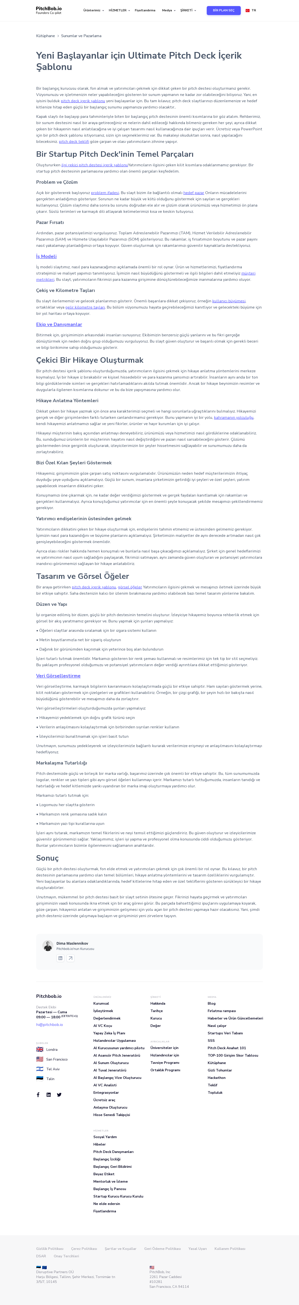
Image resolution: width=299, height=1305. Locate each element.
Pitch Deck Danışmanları (113, 1152)
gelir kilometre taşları (85, 307)
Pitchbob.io (49, 996)
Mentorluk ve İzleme (110, 1181)
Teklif (212, 1085)
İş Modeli (46, 256)
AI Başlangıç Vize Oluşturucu (117, 1077)
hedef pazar (193, 192)
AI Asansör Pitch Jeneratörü (116, 1055)
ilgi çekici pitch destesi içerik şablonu (94, 165)
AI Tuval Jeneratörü (109, 1070)
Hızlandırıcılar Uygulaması (114, 1040)
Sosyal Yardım (105, 1137)
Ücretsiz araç (104, 1100)
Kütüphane (217, 1063)
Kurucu (156, 1018)
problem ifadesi (105, 192)
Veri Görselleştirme (58, 676)
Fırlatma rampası (222, 1011)
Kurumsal (101, 1003)
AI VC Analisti (104, 1085)
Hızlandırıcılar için (164, 1055)
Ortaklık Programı (165, 1070)
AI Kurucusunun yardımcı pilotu (118, 1048)
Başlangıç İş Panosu (109, 1189)
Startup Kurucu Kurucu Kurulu (118, 1196)
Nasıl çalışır (217, 1026)
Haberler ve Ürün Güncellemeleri (235, 1018)
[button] (93, 10)
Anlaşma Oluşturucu (110, 1107)
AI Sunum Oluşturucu (111, 1063)
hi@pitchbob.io (49, 1024)
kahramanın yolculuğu (233, 417)
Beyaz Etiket (104, 1174)
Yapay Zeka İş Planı (109, 1033)
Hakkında (157, 1003)
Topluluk (215, 1092)
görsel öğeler (130, 587)
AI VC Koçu (102, 1026)
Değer (155, 1026)
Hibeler (99, 1144)
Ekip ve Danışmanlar (59, 324)
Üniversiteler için (164, 1048)
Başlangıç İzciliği (106, 1159)
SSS (211, 1040)
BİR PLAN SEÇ (224, 10)
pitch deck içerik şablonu (83, 101)
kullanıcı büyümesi (228, 301)
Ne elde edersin (106, 1204)
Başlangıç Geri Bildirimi (112, 1166)
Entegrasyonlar (106, 1092)
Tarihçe (156, 1011)
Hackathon (217, 1077)
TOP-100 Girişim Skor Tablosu (233, 1055)
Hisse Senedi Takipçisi (111, 1115)
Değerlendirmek (106, 1018)
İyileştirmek (103, 1011)
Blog (212, 1003)
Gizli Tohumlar (220, 1070)
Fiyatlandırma (145, 10)
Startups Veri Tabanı (225, 1033)
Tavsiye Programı (164, 1062)
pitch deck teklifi (74, 141)
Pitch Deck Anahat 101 (227, 1048)
